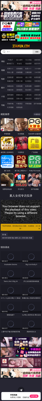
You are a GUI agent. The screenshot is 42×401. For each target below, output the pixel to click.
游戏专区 (37, 60)
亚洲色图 (19, 86)
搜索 (36, 52)
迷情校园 (10, 98)
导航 (3, 105)
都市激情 (10, 95)
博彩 (3, 61)
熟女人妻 (10, 72)
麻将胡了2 (10, 63)
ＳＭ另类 (37, 72)
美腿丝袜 (10, 90)
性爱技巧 (37, 98)
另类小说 (19, 98)
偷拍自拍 (19, 77)
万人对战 (28, 60)
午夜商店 (19, 104)
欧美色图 (28, 86)
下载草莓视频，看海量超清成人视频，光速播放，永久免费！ (21, 227)
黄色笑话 (28, 98)
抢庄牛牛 (37, 63)
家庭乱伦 (19, 95)
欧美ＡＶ (28, 69)
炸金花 (19, 63)
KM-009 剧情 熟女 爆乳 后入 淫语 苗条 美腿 (17, 238)
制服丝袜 (10, 81)
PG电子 (10, 60)
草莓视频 (28, 104)
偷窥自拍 (10, 86)
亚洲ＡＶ (10, 69)
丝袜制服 (19, 72)
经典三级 (19, 81)
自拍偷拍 (19, 69)
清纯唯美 (19, 90)
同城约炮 (10, 104)
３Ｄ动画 (37, 69)
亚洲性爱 (10, 77)
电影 (3, 79)
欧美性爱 (37, 77)
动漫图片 (37, 86)
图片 (3, 87)
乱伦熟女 (28, 81)
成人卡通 (28, 77)
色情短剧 (19, 107)
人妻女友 (28, 95)
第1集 (4, 234)
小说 (3, 96)
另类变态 (37, 81)
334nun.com (21, 46)
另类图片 (37, 90)
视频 (3, 70)
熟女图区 (28, 90)
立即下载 (34, 396)
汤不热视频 (37, 104)
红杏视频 (10, 107)
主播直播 (28, 72)
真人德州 (19, 60)
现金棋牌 (28, 63)
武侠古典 (37, 95)
